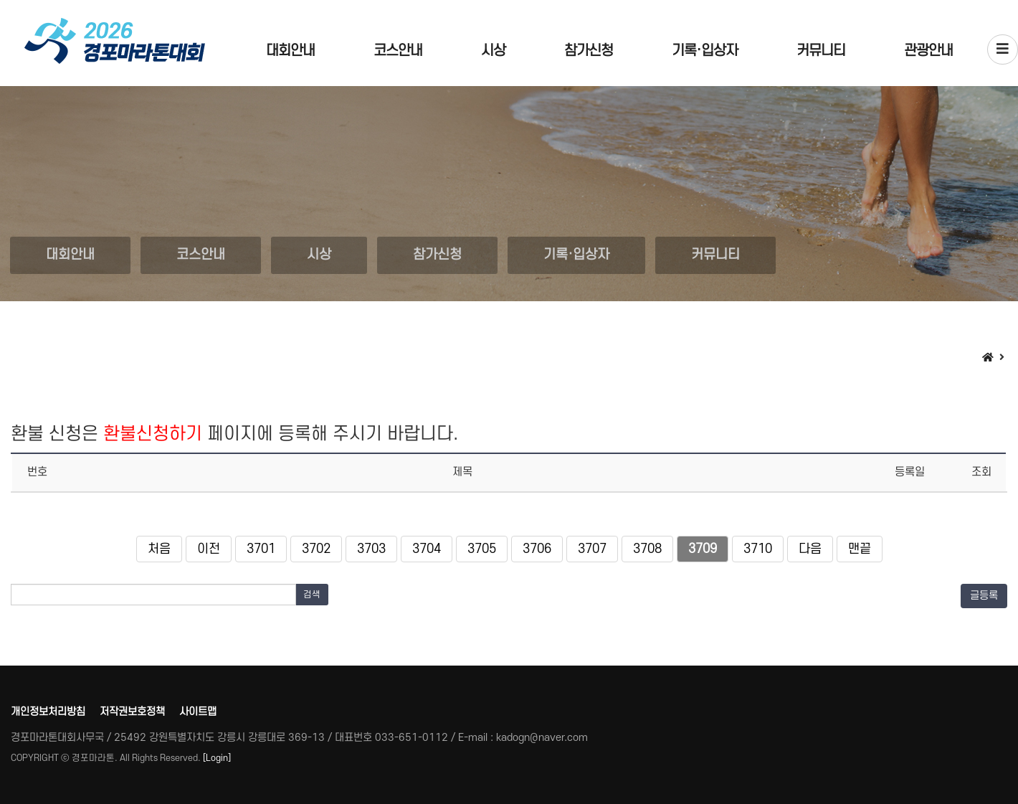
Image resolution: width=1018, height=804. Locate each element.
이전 (208, 549)
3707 (592, 549)
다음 (810, 549)
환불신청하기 (152, 434)
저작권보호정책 (132, 712)
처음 (159, 549)
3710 (757, 549)
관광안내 (928, 51)
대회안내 (290, 51)
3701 (261, 549)
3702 (316, 549)
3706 (537, 549)
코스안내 (398, 51)
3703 (371, 549)
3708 (647, 549)
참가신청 (588, 51)
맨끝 (859, 549)
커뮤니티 (820, 51)
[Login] (217, 758)
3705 (481, 549)
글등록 (984, 596)
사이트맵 (198, 712)
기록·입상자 (705, 51)
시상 (493, 51)
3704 (426, 549)
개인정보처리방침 (48, 712)
